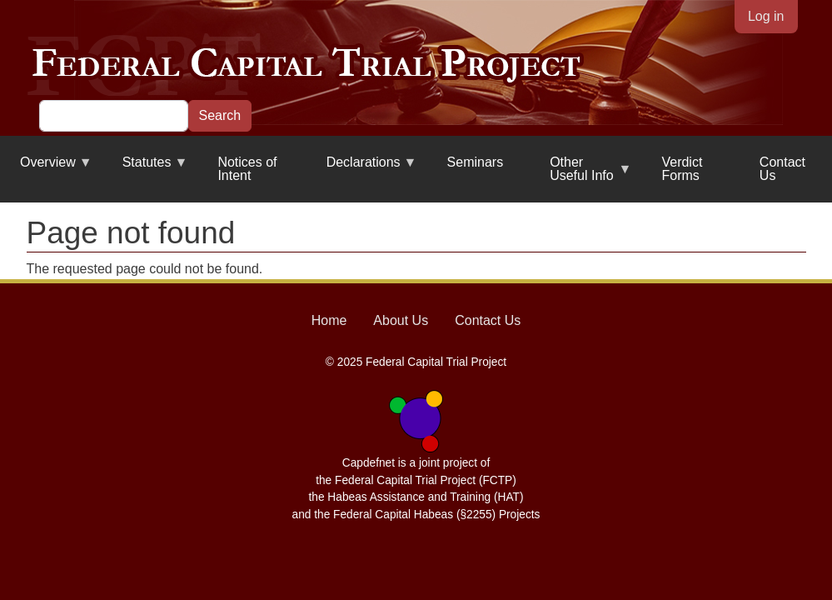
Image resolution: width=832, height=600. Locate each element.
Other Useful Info (580, 175)
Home (329, 320)
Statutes (145, 168)
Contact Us (782, 168)
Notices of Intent (247, 168)
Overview (46, 168)
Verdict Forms (681, 168)
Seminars (475, 162)
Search (220, 115)
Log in (766, 16)
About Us (400, 320)
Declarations (361, 168)
